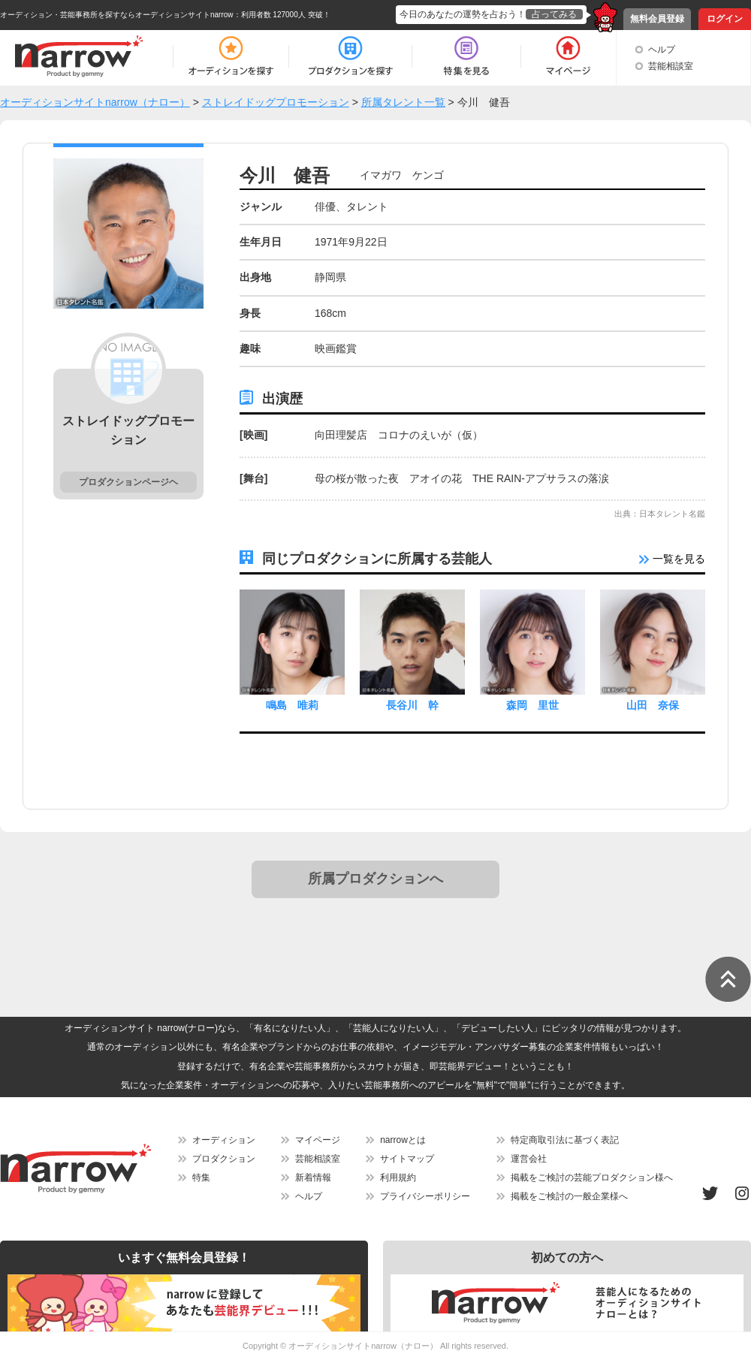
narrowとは (403, 1140)
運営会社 (529, 1158)
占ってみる (554, 14)
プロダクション (223, 1158)
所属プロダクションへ (375, 878)
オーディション (223, 1140)
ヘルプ (661, 49)
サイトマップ (407, 1158)
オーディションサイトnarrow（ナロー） (363, 1345)
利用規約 (398, 1177)
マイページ (317, 1140)
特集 (201, 1177)
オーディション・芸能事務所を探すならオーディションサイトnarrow (117, 15)
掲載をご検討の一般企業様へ (569, 1196)
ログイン (725, 19)
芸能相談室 (670, 66)
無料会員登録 (657, 19)
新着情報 (313, 1177)
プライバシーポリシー (425, 1196)
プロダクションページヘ (128, 482)
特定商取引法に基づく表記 (565, 1140)
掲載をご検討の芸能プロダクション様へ (592, 1177)
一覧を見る (672, 559)
